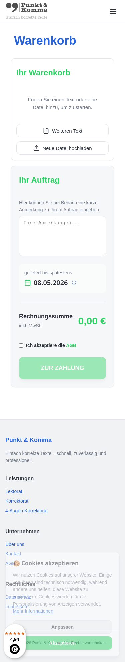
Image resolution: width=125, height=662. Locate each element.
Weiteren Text (62, 130)
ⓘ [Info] (74, 282)
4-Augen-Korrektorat (26, 510)
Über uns (14, 544)
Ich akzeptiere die (51, 345)
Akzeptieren (62, 643)
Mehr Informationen (33, 611)
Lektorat (13, 491)
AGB (71, 345)
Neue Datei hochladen (62, 148)
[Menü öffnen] (113, 11)
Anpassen (62, 627)
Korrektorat (16, 501)
